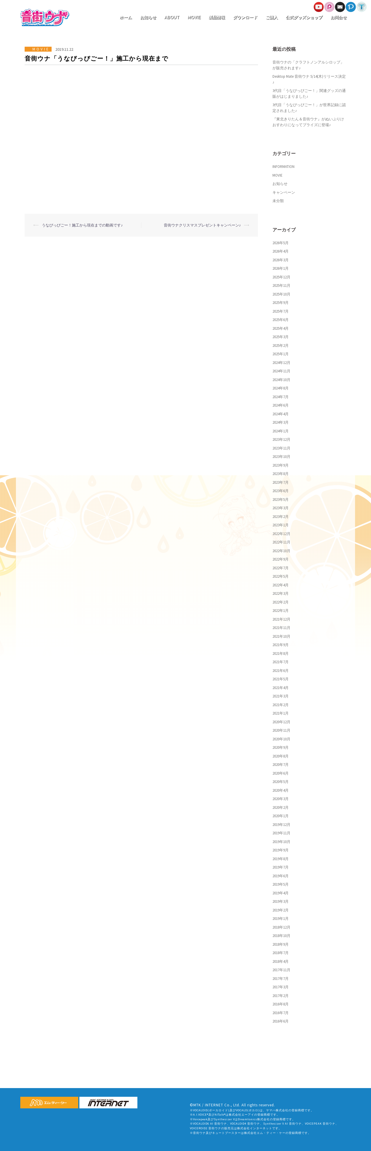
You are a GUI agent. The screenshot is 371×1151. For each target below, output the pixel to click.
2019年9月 (280, 850)
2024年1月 (280, 431)
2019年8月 (280, 858)
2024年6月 (280, 405)
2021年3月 (280, 696)
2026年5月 (280, 242)
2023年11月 (281, 448)
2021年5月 (280, 679)
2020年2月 (280, 807)
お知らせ (148, 17)
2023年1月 (280, 525)
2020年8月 (280, 756)
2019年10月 (281, 841)
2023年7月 (280, 482)
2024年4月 (280, 414)
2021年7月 (280, 661)
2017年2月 (280, 995)
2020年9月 (280, 747)
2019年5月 (280, 884)
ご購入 (271, 17)
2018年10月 (281, 935)
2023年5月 (280, 499)
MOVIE (194, 17)
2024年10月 (281, 379)
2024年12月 (281, 362)
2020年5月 (280, 781)
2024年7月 (280, 396)
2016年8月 (280, 1004)
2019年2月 (280, 910)
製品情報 (217, 17)
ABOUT (171, 17)
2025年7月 (280, 311)
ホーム (126, 17)
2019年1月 (280, 918)
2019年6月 (280, 875)
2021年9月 (280, 644)
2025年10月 (281, 294)
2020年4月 (280, 790)
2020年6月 (280, 773)
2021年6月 (280, 670)
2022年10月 (281, 550)
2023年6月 (280, 490)
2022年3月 (280, 593)
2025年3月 (280, 336)
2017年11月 (281, 969)
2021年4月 (280, 687)
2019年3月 (280, 901)
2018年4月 (280, 961)
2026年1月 (280, 268)
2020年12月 (281, 721)
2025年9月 (280, 302)
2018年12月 (281, 927)
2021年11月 (281, 627)
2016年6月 (280, 1021)
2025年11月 (281, 285)
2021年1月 (280, 713)
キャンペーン (283, 192)
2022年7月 (280, 567)
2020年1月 (280, 815)
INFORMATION (283, 166)
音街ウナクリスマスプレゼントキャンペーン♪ (202, 225)
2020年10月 (281, 739)
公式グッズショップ (304, 17)
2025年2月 (280, 345)
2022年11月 (281, 542)
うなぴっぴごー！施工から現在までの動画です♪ (82, 225)
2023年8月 (280, 473)
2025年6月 (280, 319)
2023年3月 (280, 507)
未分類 (278, 200)
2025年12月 (281, 277)
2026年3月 (280, 260)
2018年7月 (280, 952)
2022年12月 (281, 533)
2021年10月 (281, 636)
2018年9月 (280, 944)
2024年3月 (280, 422)
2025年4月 (280, 328)
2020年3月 (280, 798)
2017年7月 (280, 978)
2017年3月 (280, 987)
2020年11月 (281, 730)
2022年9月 (280, 559)
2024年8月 (280, 388)
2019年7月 (280, 867)
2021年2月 (280, 704)
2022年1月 (280, 610)
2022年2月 (280, 602)
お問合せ (338, 17)
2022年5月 (280, 576)
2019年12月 (281, 824)
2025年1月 (280, 353)
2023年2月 (280, 516)
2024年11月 (281, 371)
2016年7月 (280, 1012)
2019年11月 (281, 833)
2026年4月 (280, 251)
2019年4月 (280, 893)
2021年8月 (280, 653)
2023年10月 (281, 456)
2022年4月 (280, 585)
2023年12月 (281, 439)
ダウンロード (245, 17)
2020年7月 (280, 764)
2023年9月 (280, 465)
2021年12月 (281, 619)
